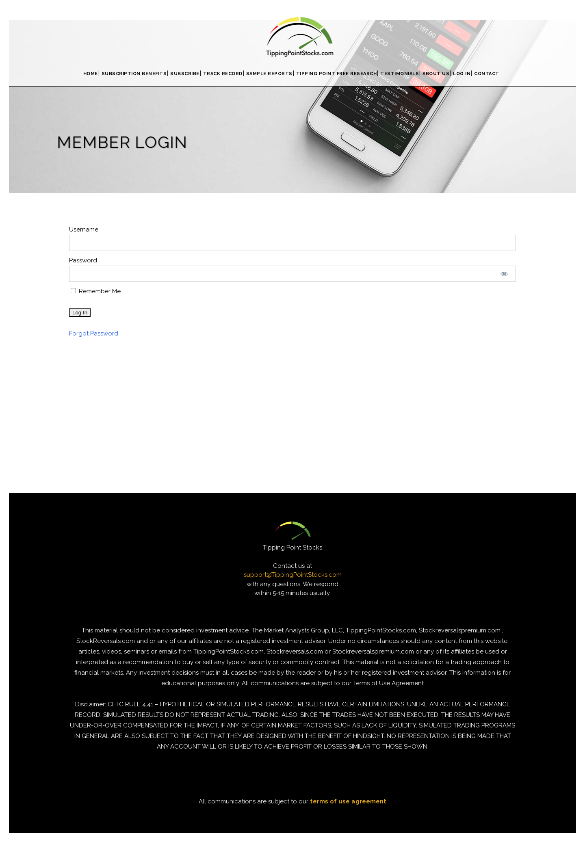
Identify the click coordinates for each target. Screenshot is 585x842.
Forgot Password (93, 333)
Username (83, 229)
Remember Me (96, 291)
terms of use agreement (348, 801)
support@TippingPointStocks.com (293, 574)
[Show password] (504, 274)
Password (83, 260)
